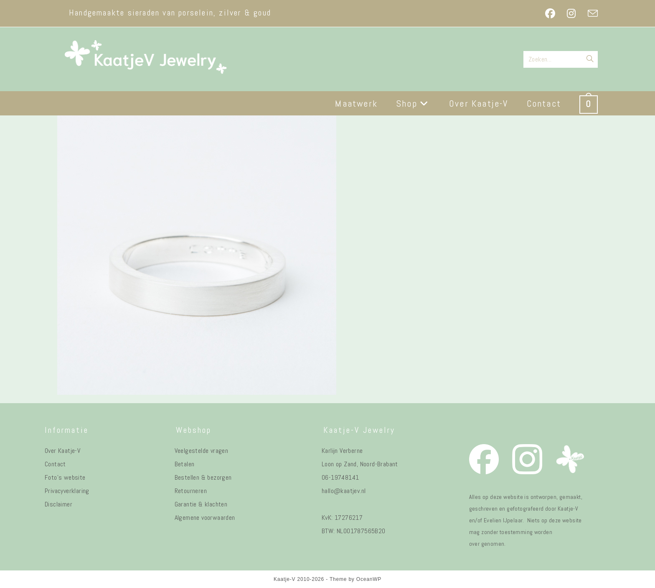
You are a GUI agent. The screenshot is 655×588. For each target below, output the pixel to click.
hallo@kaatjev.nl (344, 490)
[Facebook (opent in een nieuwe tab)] (550, 13)
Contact (55, 464)
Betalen (185, 464)
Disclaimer (58, 504)
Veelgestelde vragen (201, 450)
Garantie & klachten (201, 504)
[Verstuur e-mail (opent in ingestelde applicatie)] (590, 13)
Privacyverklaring (67, 490)
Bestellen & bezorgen (203, 477)
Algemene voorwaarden (205, 517)
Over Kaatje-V (62, 450)
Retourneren (191, 490)
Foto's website (65, 477)
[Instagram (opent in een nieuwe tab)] (571, 13)
